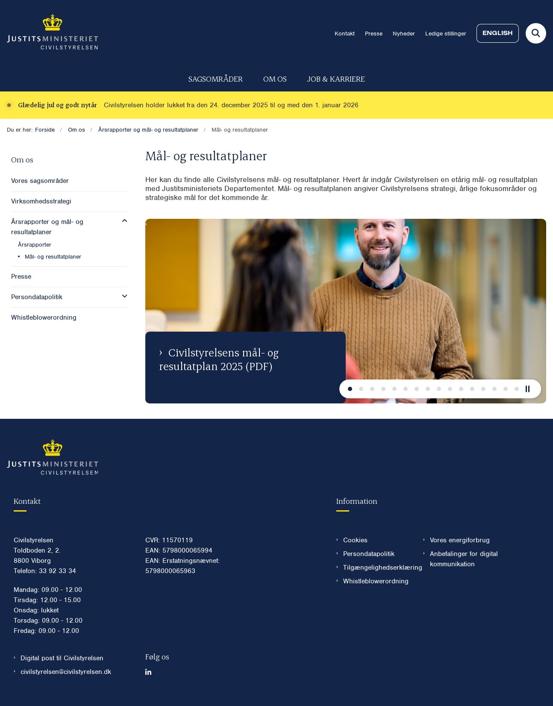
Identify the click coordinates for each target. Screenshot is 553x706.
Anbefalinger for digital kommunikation (464, 559)
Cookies (355, 540)
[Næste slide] (350, 389)
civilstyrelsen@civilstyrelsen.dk (66, 672)
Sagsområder (215, 78)
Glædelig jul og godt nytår (57, 105)
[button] (122, 221)
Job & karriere (336, 78)
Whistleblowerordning (376, 581)
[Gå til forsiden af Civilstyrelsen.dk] (49, 33)
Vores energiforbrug (460, 540)
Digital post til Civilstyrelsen (62, 658)
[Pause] (531, 389)
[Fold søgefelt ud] (536, 33)
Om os (275, 78)
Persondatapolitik (368, 554)
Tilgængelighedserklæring (376, 567)
